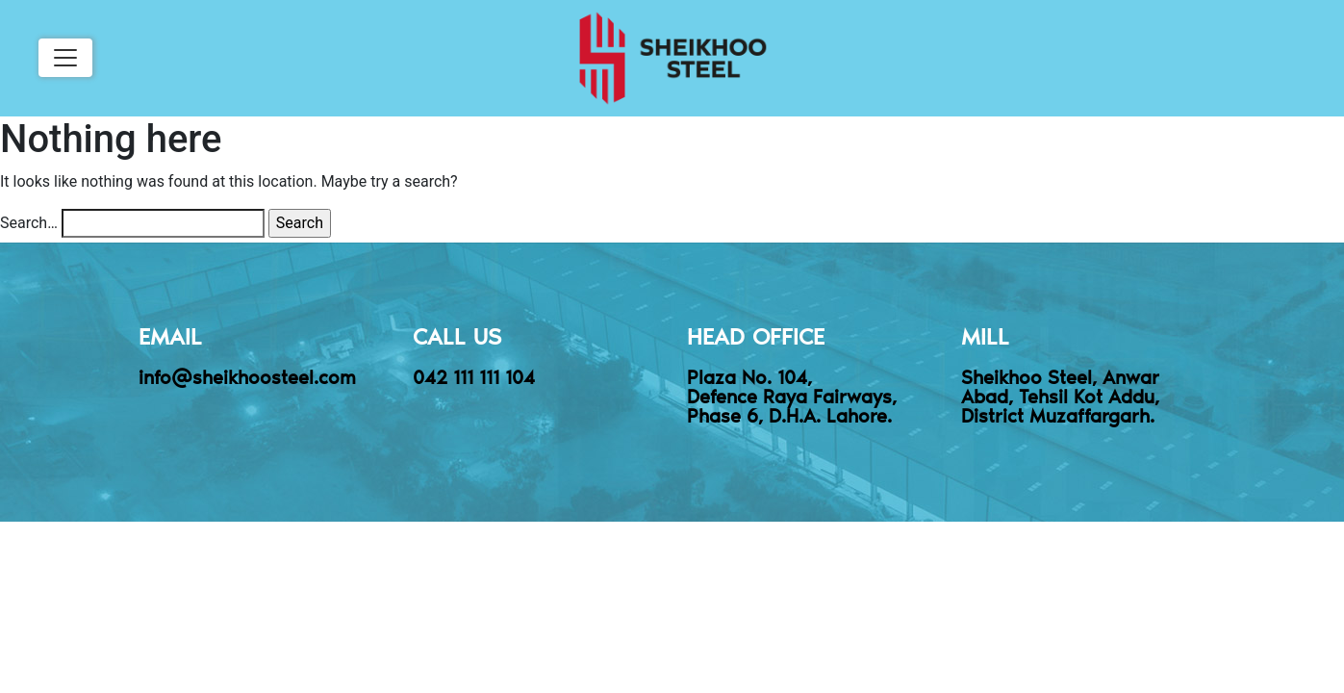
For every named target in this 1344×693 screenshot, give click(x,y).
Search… (29, 223)
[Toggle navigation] (65, 57)
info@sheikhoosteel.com (247, 376)
